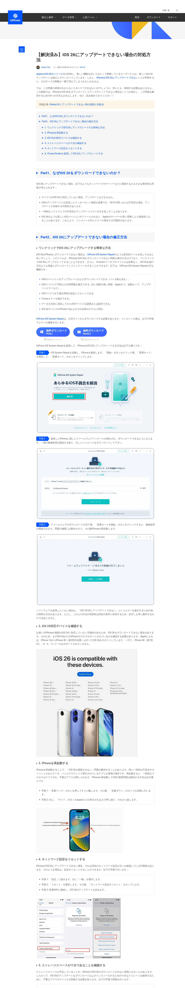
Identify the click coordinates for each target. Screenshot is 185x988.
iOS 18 (82, 67)
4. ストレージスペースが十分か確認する (65, 143)
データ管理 (69, 17)
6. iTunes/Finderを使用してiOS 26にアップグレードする (74, 153)
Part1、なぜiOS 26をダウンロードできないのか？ (67, 116)
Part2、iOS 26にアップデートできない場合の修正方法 (70, 121)
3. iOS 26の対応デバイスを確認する (63, 138)
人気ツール (90, 17)
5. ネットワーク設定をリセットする (63, 148)
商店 (137, 17)
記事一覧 (166, 10)
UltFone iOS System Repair (100, 254)
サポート (172, 17)
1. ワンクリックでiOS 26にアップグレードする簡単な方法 (75, 127)
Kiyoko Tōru (43, 67)
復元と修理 (49, 17)
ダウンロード (154, 17)
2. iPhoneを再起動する (56, 132)
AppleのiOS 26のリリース (49, 74)
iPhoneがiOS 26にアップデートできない (117, 77)
